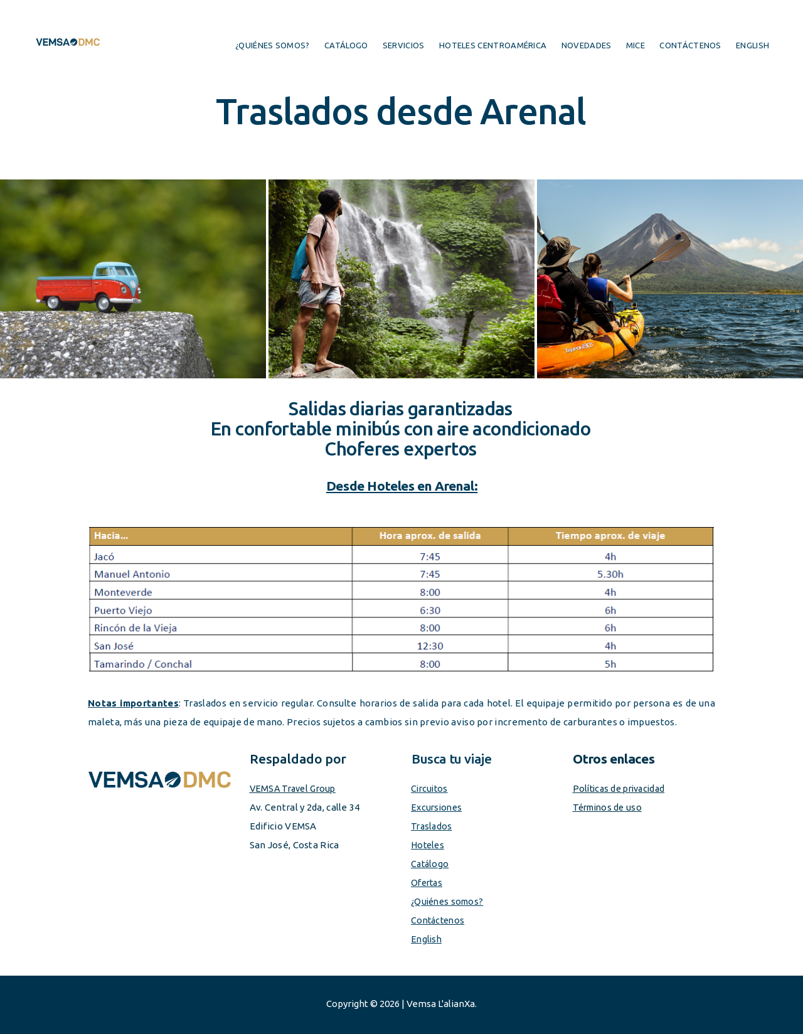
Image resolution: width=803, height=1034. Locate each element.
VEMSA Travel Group (295, 788)
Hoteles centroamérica (492, 45)
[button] (133, 278)
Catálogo (346, 45)
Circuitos (430, 788)
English (752, 45)
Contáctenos (690, 45)
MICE (635, 45)
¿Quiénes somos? (272, 45)
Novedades (586, 45)
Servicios (404, 45)
